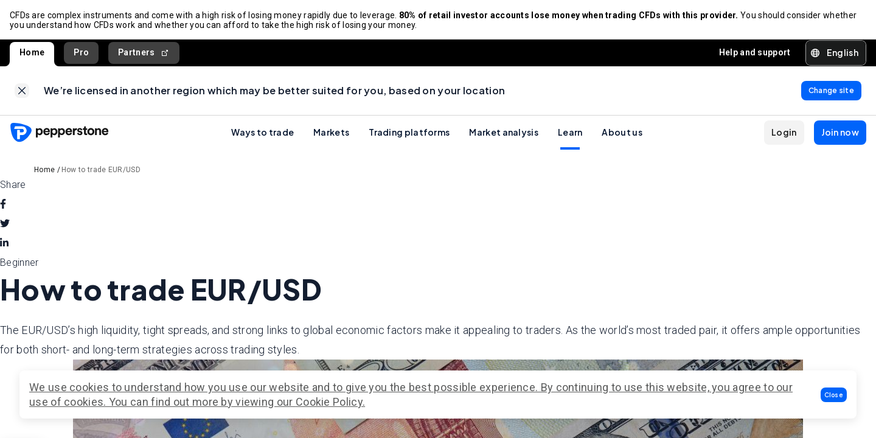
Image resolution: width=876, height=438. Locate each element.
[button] (834, 395)
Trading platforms (409, 132)
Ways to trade (262, 132)
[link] (22, 90)
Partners (144, 52)
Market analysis (503, 132)
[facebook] (3, 204)
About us (622, 132)
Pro (81, 52)
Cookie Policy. (330, 401)
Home (31, 52)
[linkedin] (4, 243)
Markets (331, 132)
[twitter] (5, 224)
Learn (570, 132)
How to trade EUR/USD (101, 169)
